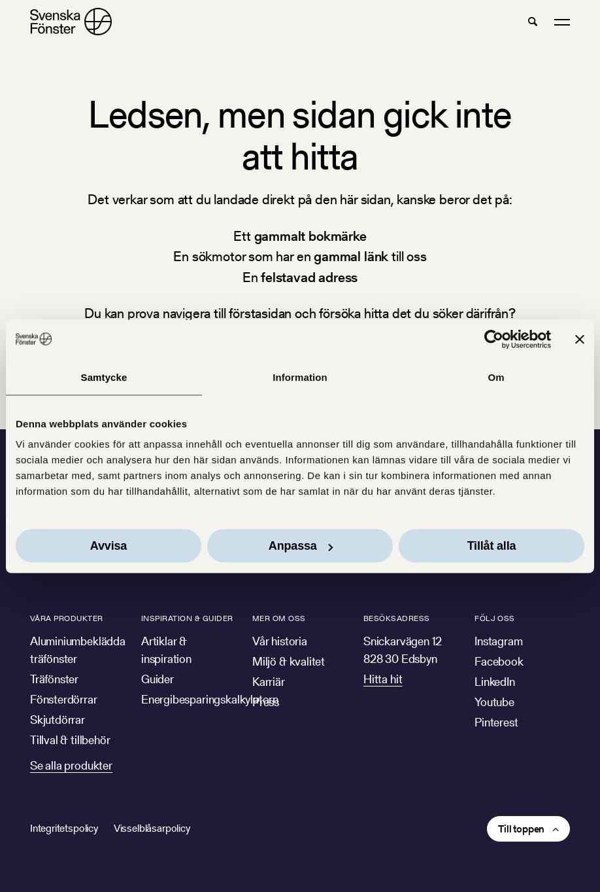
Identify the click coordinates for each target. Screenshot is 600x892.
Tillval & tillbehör (70, 740)
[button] (533, 21)
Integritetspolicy (64, 828)
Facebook (499, 661)
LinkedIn (495, 681)
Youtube (494, 702)
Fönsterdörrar (63, 699)
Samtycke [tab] (104, 376)
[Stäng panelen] (579, 339)
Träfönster (54, 679)
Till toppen (521, 828)
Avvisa (108, 545)
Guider (157, 679)
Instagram (498, 641)
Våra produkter (66, 618)
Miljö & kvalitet (288, 661)
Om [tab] (496, 376)
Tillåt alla (491, 545)
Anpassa (301, 545)
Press (265, 702)
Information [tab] (300, 376)
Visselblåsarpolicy (152, 828)
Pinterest (496, 722)
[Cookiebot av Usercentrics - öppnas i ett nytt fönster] (494, 339)
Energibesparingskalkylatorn (209, 699)
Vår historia (279, 641)
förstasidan (260, 313)
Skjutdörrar (57, 719)
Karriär (268, 681)
